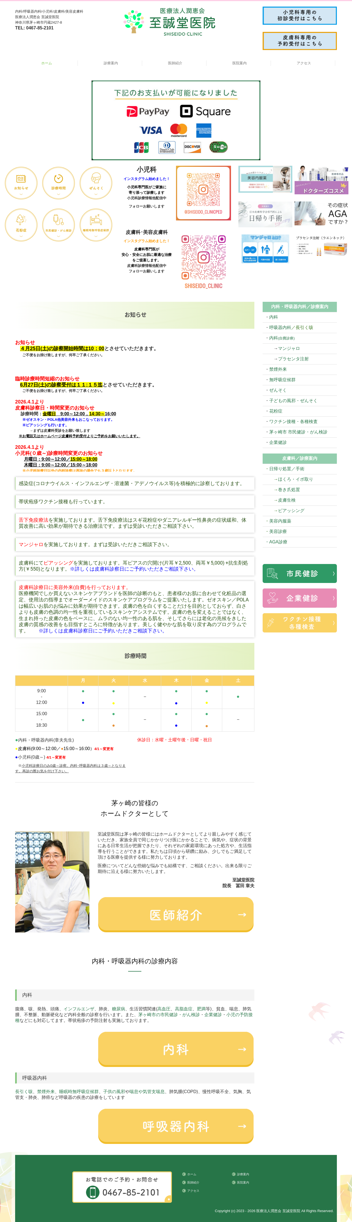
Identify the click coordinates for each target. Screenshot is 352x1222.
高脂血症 (184, 1009)
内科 (273, 317)
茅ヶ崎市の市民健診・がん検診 (169, 1014)
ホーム (46, 63)
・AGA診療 (276, 542)
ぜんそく (278, 390)
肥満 (201, 1009)
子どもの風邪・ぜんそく (293, 400)
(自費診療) (286, 338)
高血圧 (163, 1009)
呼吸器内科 (280, 327)
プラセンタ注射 (293, 358)
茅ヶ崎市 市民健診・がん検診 (298, 432)
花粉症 (275, 411)
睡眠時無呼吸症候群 (79, 1091)
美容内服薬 (280, 521)
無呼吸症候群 (282, 379)
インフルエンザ (79, 1009)
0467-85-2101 (40, 28)
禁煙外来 (46, 1091)
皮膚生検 (287, 500)
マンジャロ (289, 348)
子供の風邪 (114, 1091)
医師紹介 (175, 63)
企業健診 (213, 1014)
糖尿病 (118, 1009)
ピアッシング (291, 510)
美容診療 (278, 531)
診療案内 (111, 63)
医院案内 (239, 63)
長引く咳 (24, 1091)
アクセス (304, 63)
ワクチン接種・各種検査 (293, 421)
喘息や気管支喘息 (147, 1091)
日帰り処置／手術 (286, 468)
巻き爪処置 (289, 489)
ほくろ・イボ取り (295, 479)
